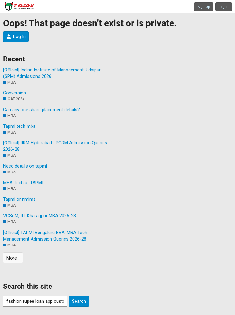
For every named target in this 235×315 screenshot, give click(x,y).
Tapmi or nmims (19, 199)
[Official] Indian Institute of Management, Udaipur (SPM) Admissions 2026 (52, 73)
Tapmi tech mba (19, 126)
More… (13, 258)
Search (79, 301)
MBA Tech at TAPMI (23, 182)
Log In (224, 7)
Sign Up (203, 7)
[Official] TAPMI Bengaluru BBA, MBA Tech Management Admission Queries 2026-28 (45, 236)
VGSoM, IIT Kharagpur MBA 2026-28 (39, 215)
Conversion (14, 93)
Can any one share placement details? (41, 109)
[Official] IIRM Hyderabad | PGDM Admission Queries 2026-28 (55, 146)
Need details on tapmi (25, 166)
